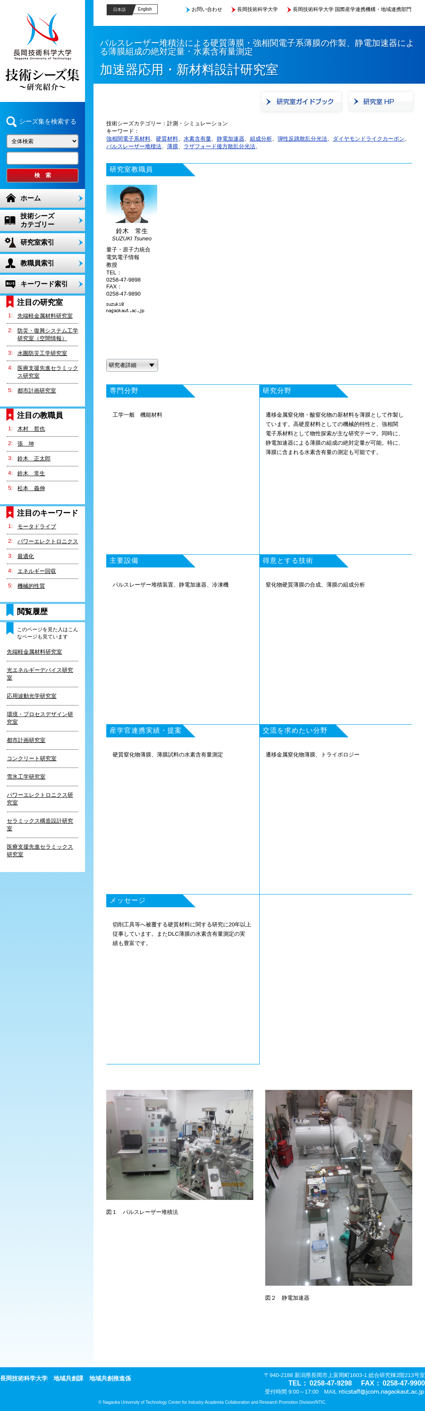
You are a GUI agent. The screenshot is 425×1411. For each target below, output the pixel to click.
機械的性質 (31, 586)
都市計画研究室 (36, 390)
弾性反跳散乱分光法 (302, 138)
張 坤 (25, 443)
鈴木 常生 (31, 473)
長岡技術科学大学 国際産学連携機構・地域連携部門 (352, 9)
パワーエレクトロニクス (47, 541)
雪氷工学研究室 (26, 776)
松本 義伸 (31, 488)
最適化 (25, 556)
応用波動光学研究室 (32, 696)
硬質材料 (167, 138)
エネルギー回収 (36, 571)
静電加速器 (230, 138)
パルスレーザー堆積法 (134, 146)
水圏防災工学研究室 (42, 353)
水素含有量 (197, 138)
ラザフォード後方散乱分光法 (219, 146)
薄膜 (172, 146)
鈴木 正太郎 (34, 458)
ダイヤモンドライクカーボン (369, 138)
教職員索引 (37, 263)
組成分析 (261, 138)
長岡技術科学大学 (257, 9)
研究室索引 (37, 242)
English (145, 9)
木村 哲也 (31, 429)
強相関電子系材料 (128, 138)
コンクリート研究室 (32, 758)
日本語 (119, 9)
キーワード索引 (44, 284)
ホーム (30, 198)
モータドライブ (36, 526)
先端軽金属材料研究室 (45, 316)
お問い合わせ (207, 9)
